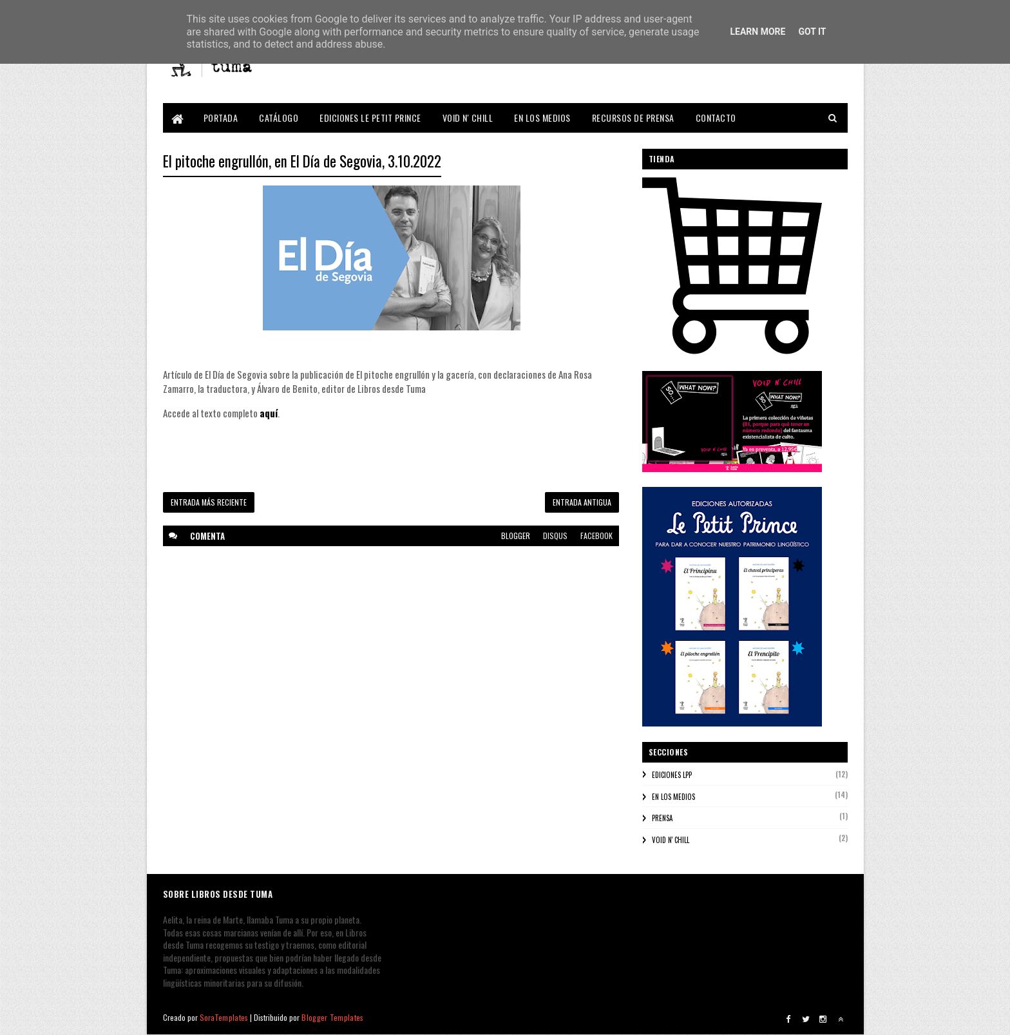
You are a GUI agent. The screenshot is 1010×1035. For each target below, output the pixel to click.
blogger (515, 535)
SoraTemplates (224, 1017)
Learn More (757, 31)
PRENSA (662, 818)
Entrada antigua (582, 502)
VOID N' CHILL (468, 117)
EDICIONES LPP (672, 775)
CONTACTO (716, 117)
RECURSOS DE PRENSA (633, 117)
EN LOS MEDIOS (542, 117)
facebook (596, 535)
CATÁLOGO (278, 117)
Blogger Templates (332, 1017)
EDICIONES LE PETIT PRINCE (370, 117)
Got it (812, 31)
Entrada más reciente (209, 502)
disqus (555, 535)
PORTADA (221, 117)
